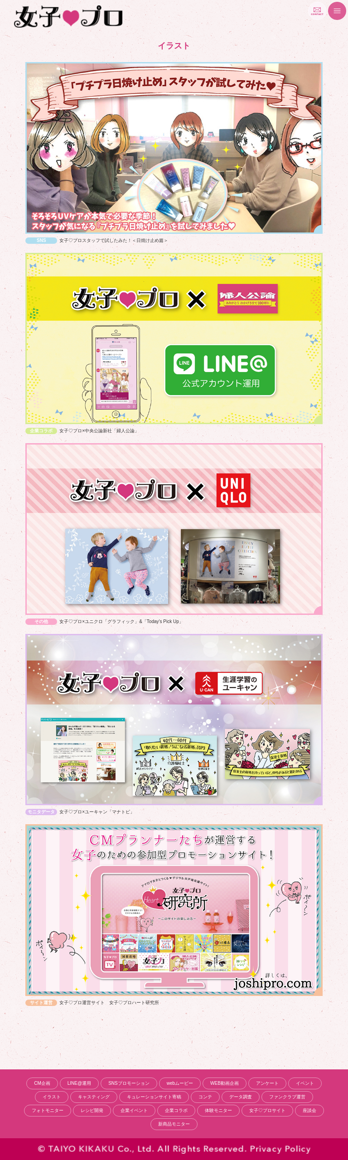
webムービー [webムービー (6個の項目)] (180, 1083)
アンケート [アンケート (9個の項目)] (267, 1083)
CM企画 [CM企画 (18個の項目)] (42, 1083)
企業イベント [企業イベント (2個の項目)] (134, 1110)
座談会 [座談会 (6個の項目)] (309, 1110)
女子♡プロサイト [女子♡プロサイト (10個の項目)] (267, 1110)
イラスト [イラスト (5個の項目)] (52, 1096)
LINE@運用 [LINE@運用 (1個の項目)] (79, 1083)
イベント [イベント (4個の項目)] (305, 1083)
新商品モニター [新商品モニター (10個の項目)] (174, 1123)
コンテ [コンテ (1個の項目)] (205, 1096)
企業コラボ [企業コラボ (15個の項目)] (176, 1110)
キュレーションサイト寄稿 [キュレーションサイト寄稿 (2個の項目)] (154, 1096)
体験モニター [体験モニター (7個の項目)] (218, 1110)
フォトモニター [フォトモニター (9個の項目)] (47, 1110)
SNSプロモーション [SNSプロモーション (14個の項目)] (129, 1083)
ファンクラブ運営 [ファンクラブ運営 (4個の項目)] (287, 1096)
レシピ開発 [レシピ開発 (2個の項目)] (92, 1110)
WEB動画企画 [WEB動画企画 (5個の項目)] (224, 1083)
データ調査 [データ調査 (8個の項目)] (240, 1096)
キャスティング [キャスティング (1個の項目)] (94, 1096)
